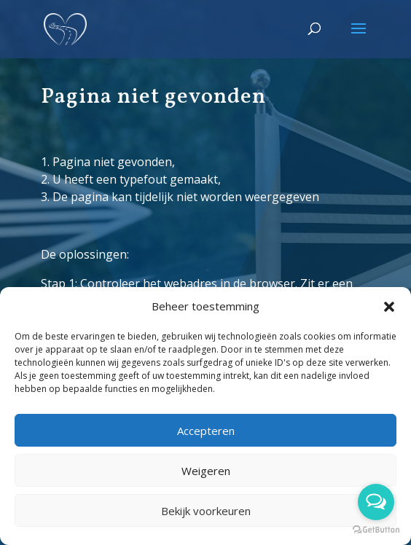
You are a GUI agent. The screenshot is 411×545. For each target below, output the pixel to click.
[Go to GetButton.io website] (376, 530)
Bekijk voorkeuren (206, 510)
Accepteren (206, 430)
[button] (389, 306)
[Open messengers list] (376, 502)
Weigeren (205, 470)
